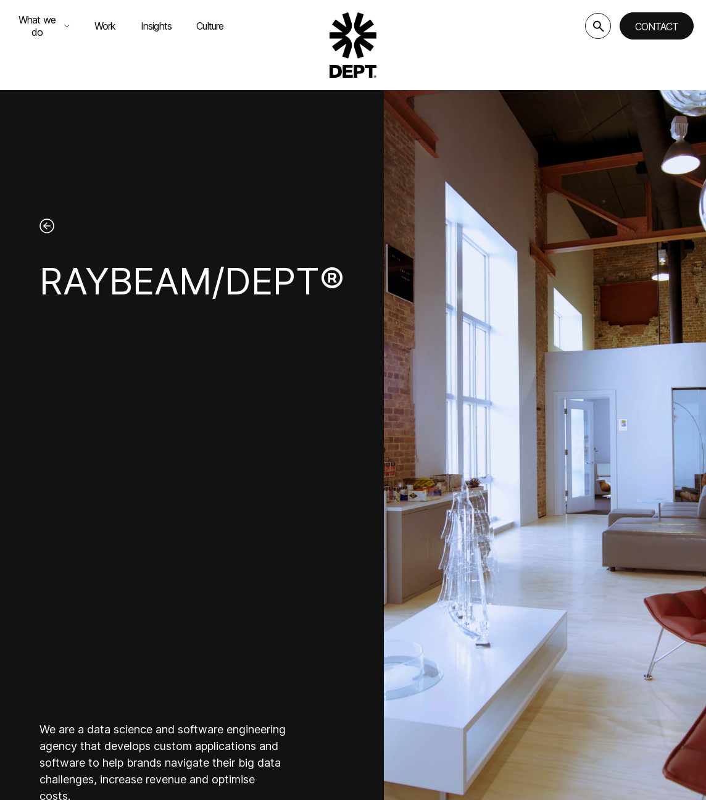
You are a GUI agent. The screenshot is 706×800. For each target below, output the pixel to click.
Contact (656, 26)
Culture (209, 26)
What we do (44, 26)
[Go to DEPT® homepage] (353, 45)
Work (105, 26)
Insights (156, 26)
